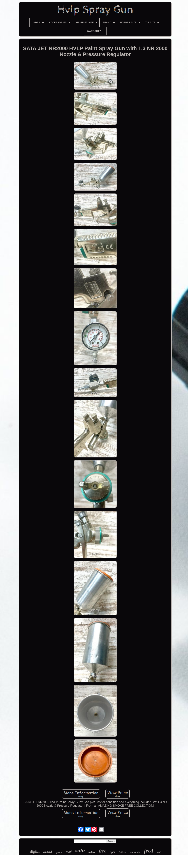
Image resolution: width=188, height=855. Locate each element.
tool (159, 852)
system (59, 852)
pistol (122, 852)
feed (148, 851)
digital (35, 851)
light (112, 852)
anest (47, 852)
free (102, 851)
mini (69, 852)
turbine (91, 852)
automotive (135, 852)
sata (80, 850)
